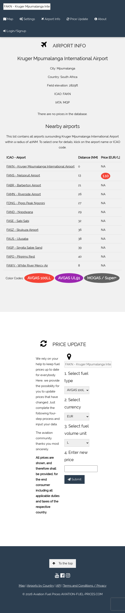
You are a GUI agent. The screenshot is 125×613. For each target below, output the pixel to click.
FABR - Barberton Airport (23, 185)
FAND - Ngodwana (19, 212)
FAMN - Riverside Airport (23, 194)
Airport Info (50, 19)
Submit (74, 479)
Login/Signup (14, 31)
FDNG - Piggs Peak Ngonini (25, 203)
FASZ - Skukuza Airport (22, 230)
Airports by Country (40, 585)
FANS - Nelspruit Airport (23, 175)
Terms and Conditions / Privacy (84, 585)
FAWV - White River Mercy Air (27, 265)
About (100, 19)
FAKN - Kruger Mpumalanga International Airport (40, 166)
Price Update (77, 19)
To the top (63, 563)
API (58, 585)
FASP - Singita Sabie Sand (24, 247)
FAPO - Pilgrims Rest (20, 256)
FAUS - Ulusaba (17, 239)
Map (8, 19)
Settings (27, 19)
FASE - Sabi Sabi (17, 221)
